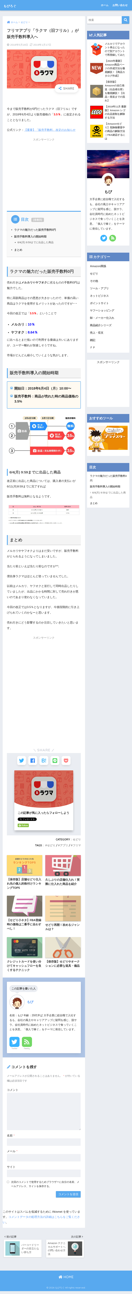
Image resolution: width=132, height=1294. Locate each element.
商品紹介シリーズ (101, 328)
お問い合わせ (120, 5)
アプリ (64, 846)
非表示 (37, 219)
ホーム (104, 5)
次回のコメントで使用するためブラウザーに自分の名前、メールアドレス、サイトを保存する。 (45, 1186)
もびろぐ (14, 5)
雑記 (93, 343)
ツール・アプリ (100, 291)
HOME (66, 1279)
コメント (12, 1092)
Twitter (14, 1050)
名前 (10, 1137)
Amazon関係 (98, 268)
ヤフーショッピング (103, 313)
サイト (11, 1169)
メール (12, 1153)
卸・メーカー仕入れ (103, 321)
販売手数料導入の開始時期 (30, 236)
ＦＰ (93, 351)
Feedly (27, 1050)
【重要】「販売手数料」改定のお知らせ (50, 130)
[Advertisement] (44, 173)
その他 (94, 283)
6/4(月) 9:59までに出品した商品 (36, 242)
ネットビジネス (100, 298)
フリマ (77, 846)
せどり (77, 840)
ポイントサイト (100, 306)
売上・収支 (97, 336)
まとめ (18, 249)
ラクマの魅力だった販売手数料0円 (35, 229)
